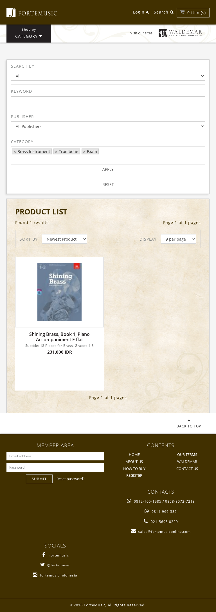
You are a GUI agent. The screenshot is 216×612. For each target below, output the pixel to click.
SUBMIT (39, 478)
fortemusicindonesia (55, 575)
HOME (134, 454)
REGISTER (134, 475)
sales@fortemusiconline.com (161, 531)
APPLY (108, 169)
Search (164, 12)
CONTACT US (187, 468)
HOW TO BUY (134, 468)
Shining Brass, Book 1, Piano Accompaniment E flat (59, 337)
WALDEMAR (187, 461)
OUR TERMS (187, 454)
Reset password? (71, 478)
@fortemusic (55, 565)
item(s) (196, 12)
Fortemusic (55, 555)
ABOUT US (134, 461)
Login (141, 12)
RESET (108, 184)
